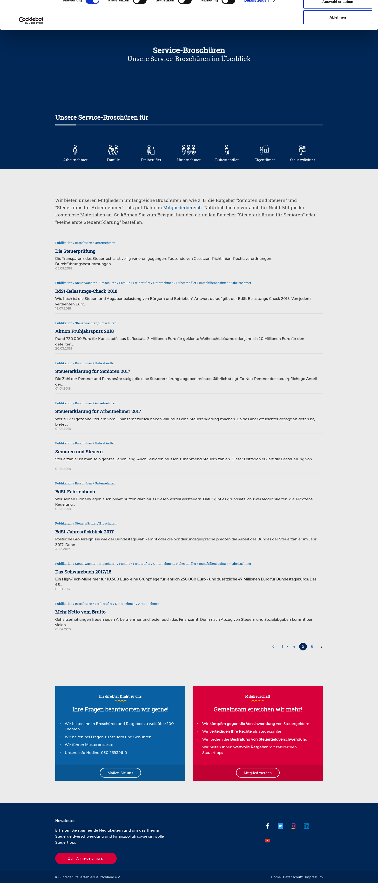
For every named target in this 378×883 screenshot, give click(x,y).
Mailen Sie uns (120, 772)
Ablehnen (338, 44)
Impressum (314, 877)
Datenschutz (293, 877)
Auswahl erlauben (337, 29)
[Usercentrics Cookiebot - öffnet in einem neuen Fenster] (31, 47)
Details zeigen (256, 27)
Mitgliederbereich (182, 207)
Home (276, 877)
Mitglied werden (258, 772)
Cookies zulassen (338, 13)
